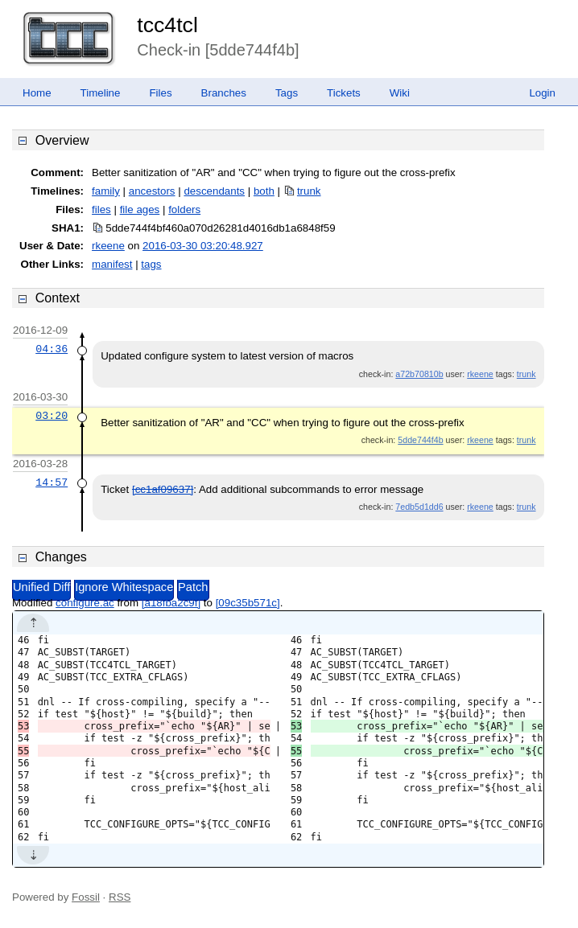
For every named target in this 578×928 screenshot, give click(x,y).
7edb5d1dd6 (419, 506)
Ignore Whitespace (124, 587)
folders (184, 209)
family (106, 191)
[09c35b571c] (248, 603)
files (101, 209)
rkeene (108, 246)
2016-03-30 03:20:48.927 (202, 246)
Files (160, 93)
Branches (223, 93)
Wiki (400, 93)
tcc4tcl (167, 25)
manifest (112, 264)
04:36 (51, 349)
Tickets (344, 93)
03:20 (51, 416)
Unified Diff (41, 587)
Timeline (101, 93)
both (264, 191)
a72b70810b (419, 374)
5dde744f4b (420, 440)
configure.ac (85, 603)
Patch (193, 587)
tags (151, 264)
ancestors (152, 191)
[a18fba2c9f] (171, 603)
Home (37, 93)
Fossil (86, 897)
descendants (214, 191)
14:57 (51, 482)
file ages (140, 209)
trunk (309, 191)
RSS (119, 897)
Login (542, 93)
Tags (286, 93)
